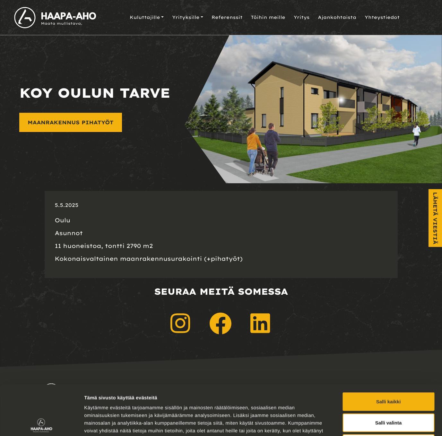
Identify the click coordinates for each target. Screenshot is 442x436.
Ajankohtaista (337, 17)
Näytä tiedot (343, 423)
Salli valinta (388, 373)
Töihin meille (268, 17)
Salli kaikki (388, 352)
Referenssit (227, 17)
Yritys (302, 17)
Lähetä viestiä (435, 218)
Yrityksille (185, 17)
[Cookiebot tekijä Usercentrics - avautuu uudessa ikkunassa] (41, 423)
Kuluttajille (145, 17)
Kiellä (388, 394)
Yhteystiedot (382, 17)
